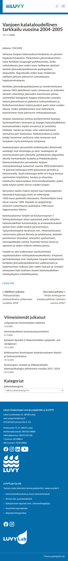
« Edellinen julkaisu (17, 297)
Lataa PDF (8, 283)
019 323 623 (8, 422)
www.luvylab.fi (52, 488)
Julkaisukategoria (13, 386)
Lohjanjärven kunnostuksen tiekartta (24, 322)
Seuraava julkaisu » (51, 297)
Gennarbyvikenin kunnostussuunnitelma (26, 331)
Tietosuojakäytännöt (54, 556)
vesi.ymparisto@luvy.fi (14, 418)
